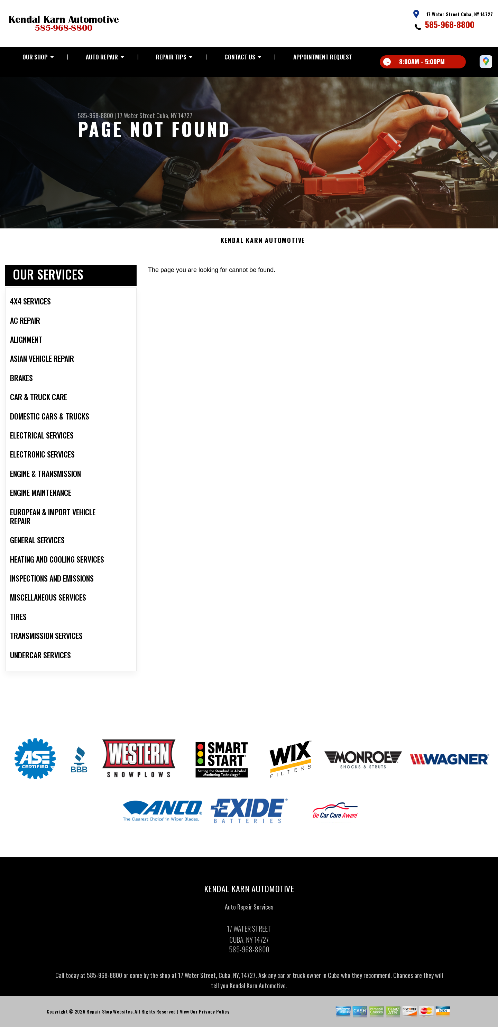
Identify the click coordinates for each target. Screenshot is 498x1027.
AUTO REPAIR (102, 57)
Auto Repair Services (249, 908)
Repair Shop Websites (109, 1013)
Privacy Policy (214, 1013)
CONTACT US (239, 57)
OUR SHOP (35, 57)
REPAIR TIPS (171, 57)
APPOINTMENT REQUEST (322, 57)
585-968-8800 (449, 24)
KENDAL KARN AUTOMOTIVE (263, 242)
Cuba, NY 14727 (174, 115)
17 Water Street (136, 115)
